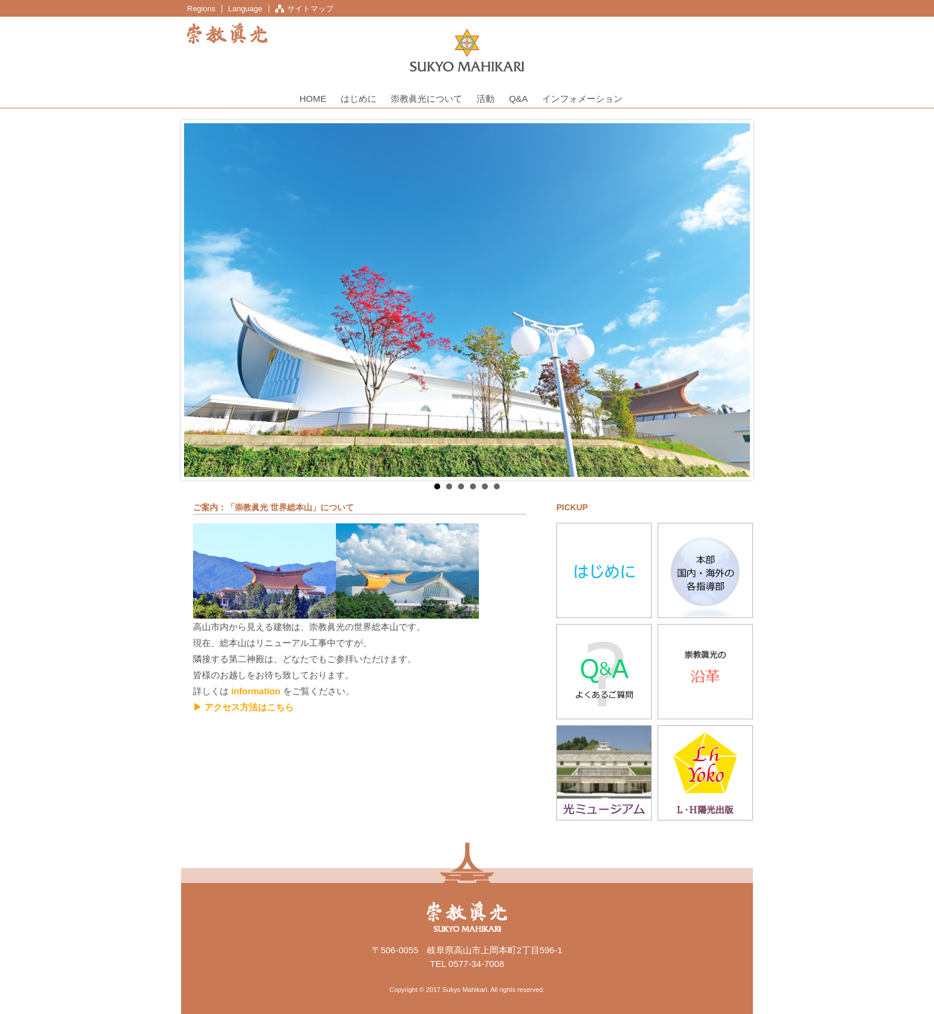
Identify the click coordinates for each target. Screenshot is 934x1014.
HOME (313, 98)
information (256, 691)
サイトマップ (310, 9)
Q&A (518, 98)
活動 (485, 98)
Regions (201, 9)
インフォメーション (582, 98)
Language (245, 9)
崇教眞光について (426, 98)
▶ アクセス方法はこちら (243, 707)
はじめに (358, 98)
